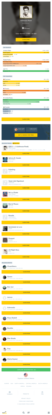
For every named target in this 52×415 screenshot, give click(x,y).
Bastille (10, 328)
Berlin (4, 85)
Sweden (7, 107)
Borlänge (5, 109)
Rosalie (11, 215)
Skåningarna (11, 217)
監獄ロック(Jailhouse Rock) (18, 146)
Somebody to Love (15, 227)
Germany (7, 79)
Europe (6, 383)
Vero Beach (6, 102)
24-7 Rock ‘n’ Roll (7, 61)
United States (9, 98)
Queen (10, 228)
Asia (12, 383)
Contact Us (26, 393)
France (7, 88)
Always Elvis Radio (8, 54)
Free (9, 251)
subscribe (26, 39)
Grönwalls (11, 182)
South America (43, 383)
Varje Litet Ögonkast (16, 181)
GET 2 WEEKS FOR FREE (26, 135)
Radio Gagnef (6, 52)
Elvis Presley (25, 23)
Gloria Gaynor (12, 359)
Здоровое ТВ (6, 71)
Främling (11, 169)
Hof (4, 83)
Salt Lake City (6, 104)
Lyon (4, 90)
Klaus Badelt (11, 194)
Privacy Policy (26, 398)
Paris (4, 92)
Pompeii (11, 238)
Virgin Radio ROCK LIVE (9, 65)
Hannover (5, 81)
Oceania (28, 386)
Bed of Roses (13, 204)
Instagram (9, 393)
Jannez (10, 171)
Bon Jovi (10, 205)
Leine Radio (6, 56)
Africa (23, 386)
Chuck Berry (11, 159)
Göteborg (5, 113)
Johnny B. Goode (14, 158)
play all (16, 143)
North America (19, 383)
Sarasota (5, 100)
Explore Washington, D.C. (26, 370)
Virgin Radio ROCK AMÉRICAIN (11, 63)
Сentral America (31, 383)
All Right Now (13, 250)
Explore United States (26, 376)
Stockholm (5, 111)
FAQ (42, 393)
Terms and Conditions (26, 401)
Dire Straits (11, 338)
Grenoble (5, 94)
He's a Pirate (13, 192)
